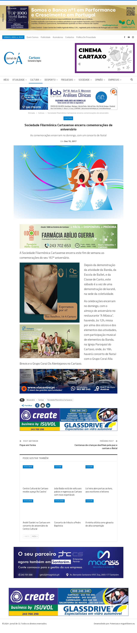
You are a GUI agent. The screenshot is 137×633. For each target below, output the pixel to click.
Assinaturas (58, 37)
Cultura (34, 79)
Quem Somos (32, 37)
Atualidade (18, 79)
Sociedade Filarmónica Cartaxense (59, 404)
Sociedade (84, 79)
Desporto (50, 79)
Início (6, 79)
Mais (79, 37)
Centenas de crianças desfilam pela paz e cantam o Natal (96, 451)
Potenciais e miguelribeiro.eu (122, 628)
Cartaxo (41, 404)
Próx (34, 541)
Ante (26, 541)
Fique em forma (28, 449)
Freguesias (67, 79)
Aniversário (31, 404)
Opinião (99, 79)
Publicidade (45, 37)
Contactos (69, 37)
